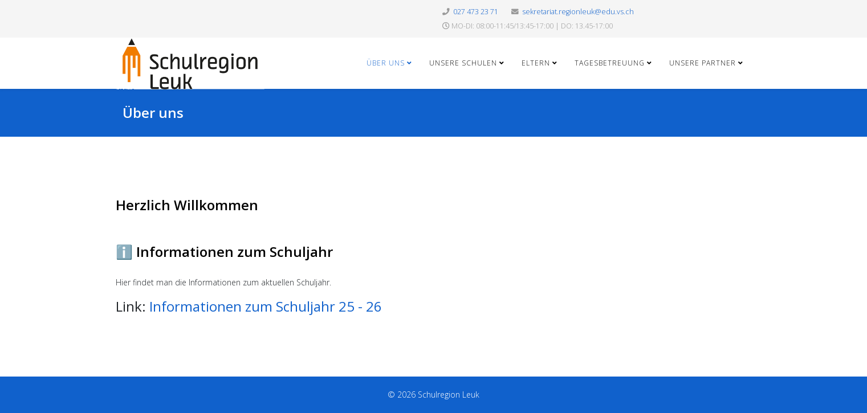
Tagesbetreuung (610, 63)
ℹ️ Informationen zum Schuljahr (224, 251)
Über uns (386, 63)
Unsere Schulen (463, 63)
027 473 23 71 (475, 12)
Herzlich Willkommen (187, 204)
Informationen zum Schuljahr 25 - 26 (265, 306)
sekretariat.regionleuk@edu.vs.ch (578, 12)
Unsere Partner (702, 63)
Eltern (536, 63)
